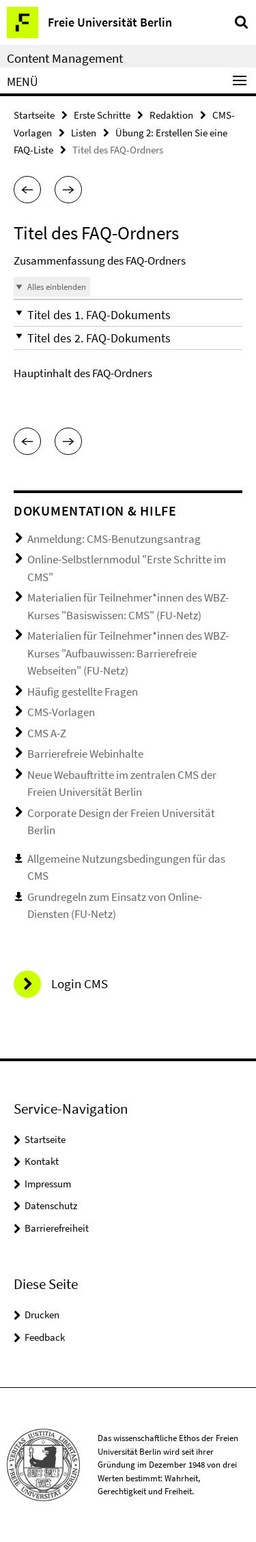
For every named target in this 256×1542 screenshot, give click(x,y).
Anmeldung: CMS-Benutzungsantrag (114, 538)
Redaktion (171, 114)
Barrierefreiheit (57, 1227)
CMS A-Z (46, 733)
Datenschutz (51, 1205)
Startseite (34, 114)
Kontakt (42, 1161)
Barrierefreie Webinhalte (85, 753)
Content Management (65, 58)
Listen (83, 132)
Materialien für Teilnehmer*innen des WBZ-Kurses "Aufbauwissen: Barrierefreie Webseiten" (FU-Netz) (128, 653)
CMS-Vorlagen (61, 712)
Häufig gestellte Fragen (82, 691)
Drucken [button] (42, 1314)
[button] (27, 189)
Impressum (48, 1183)
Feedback (45, 1337)
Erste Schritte (102, 114)
